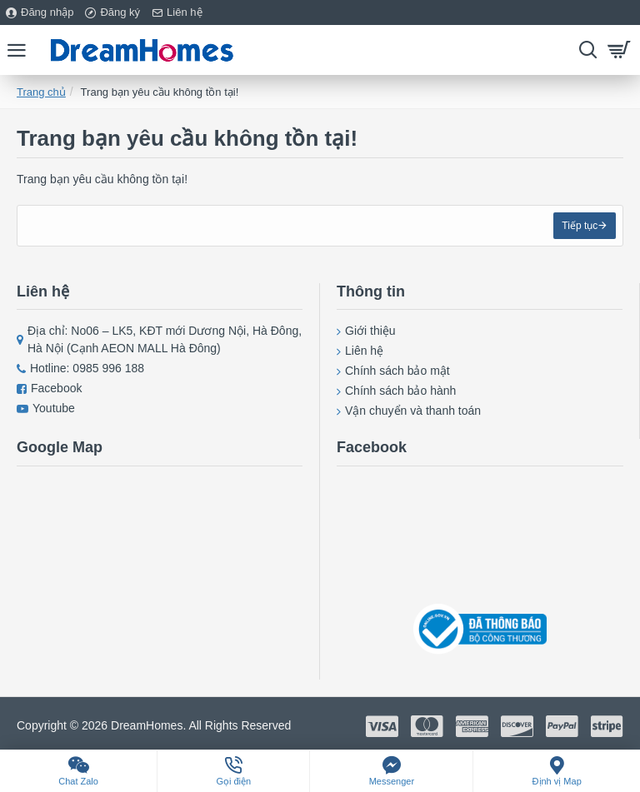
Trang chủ (41, 92)
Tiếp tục (578, 227)
